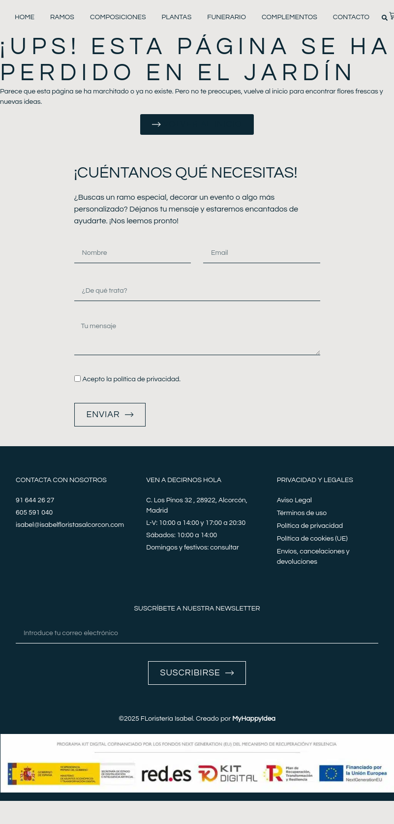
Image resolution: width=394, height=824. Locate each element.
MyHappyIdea (253, 719)
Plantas (177, 17)
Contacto (351, 17)
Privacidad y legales (315, 480)
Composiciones (118, 17)
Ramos (62, 17)
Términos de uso (302, 513)
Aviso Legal (294, 500)
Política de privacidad (310, 526)
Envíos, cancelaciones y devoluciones (313, 557)
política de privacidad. (147, 379)
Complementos (289, 17)
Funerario (226, 17)
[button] (384, 17)
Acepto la (131, 379)
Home (24, 17)
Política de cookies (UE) (312, 539)
